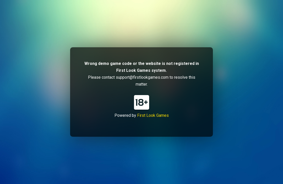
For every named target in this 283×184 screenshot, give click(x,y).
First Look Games (153, 115)
